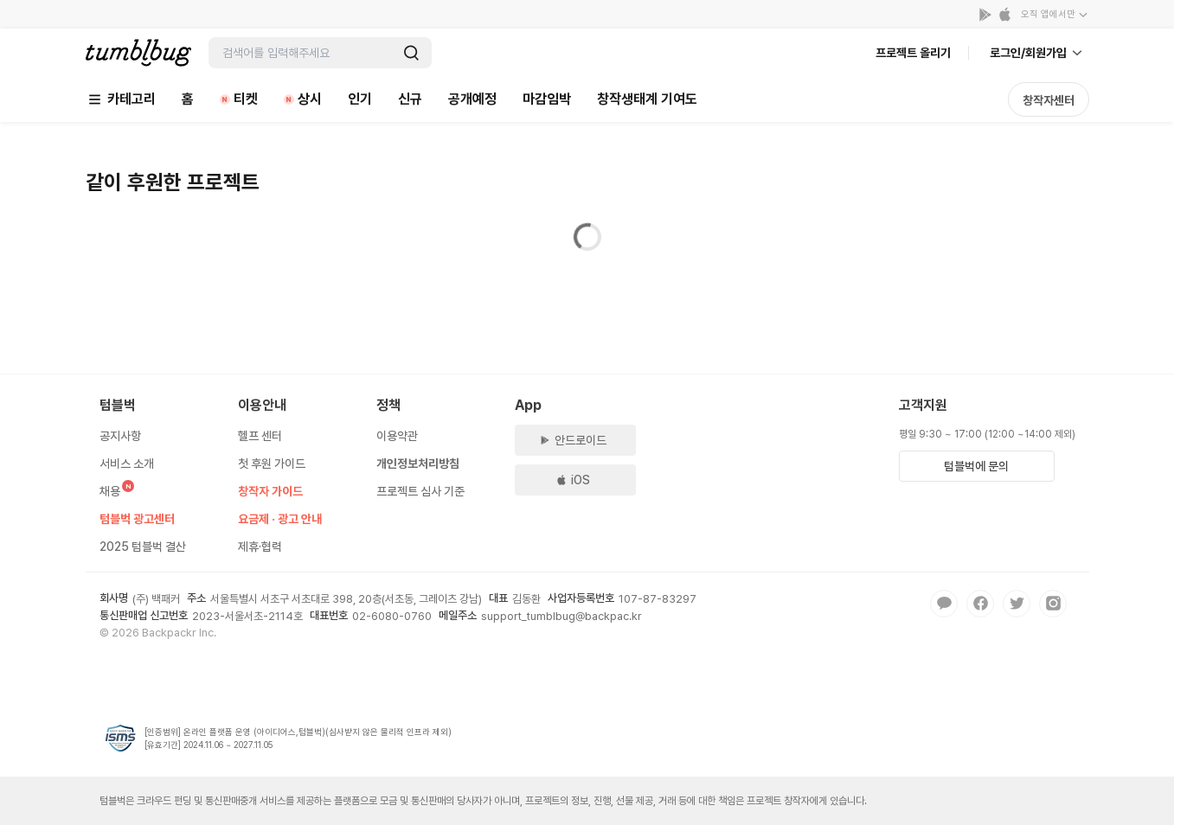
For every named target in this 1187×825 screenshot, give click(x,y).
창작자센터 (1049, 100)
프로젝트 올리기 (913, 53)
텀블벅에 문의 (976, 466)
